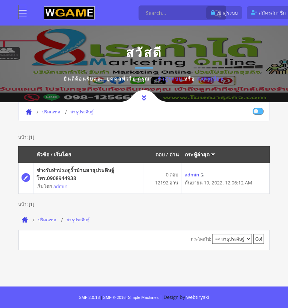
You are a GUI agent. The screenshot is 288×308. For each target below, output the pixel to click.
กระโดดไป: (201, 239)
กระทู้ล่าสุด (200, 154)
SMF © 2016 (114, 297)
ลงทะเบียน (210, 78)
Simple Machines (143, 297)
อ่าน (174, 154)
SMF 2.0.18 (89, 297)
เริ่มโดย (62, 154)
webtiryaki (197, 297)
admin (60, 186)
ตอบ (160, 154)
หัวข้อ (42, 154)
